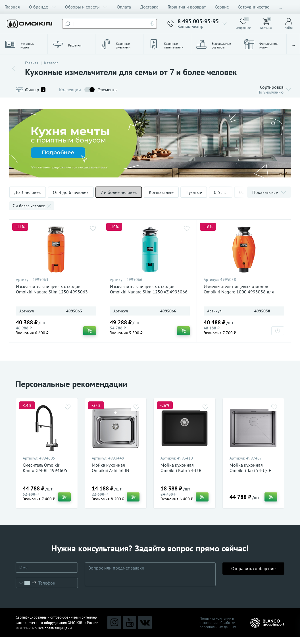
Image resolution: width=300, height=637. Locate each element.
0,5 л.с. (220, 192)
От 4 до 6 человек (71, 192)
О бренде (42, 7)
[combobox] (26, 583)
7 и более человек (119, 192)
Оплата (124, 7)
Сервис (222, 7)
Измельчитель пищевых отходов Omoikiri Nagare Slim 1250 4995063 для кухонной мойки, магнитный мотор (55, 292)
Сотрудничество (254, 7)
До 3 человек (27, 192)
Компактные (161, 192)
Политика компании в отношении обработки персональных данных (217, 622)
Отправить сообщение (253, 574)
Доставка (149, 7)
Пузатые (194, 192)
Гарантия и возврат (187, 7)
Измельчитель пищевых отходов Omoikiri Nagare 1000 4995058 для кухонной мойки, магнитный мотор (239, 292)
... (280, 7)
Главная (12, 7)
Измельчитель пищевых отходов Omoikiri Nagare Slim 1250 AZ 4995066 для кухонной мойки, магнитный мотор (149, 292)
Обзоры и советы (86, 7)
